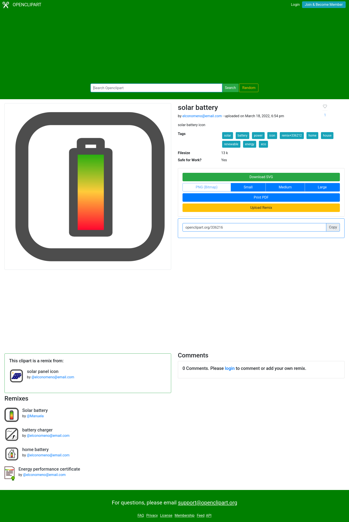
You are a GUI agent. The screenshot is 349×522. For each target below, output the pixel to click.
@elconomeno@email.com (52, 377)
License (166, 516)
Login (295, 4)
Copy (333, 227)
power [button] (258, 135)
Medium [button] (285, 187)
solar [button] (227, 135)
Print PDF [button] (261, 197)
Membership (184, 516)
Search (230, 88)
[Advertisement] (174, 47)
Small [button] (248, 187)
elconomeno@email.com (202, 116)
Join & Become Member (324, 4)
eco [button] (263, 144)
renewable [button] (231, 144)
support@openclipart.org (207, 503)
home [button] (312, 135)
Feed (201, 516)
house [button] (327, 135)
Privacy (152, 516)
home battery (35, 449)
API (208, 516)
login (230, 368)
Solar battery (35, 410)
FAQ (141, 516)
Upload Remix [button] (261, 208)
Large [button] (322, 187)
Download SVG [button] (261, 177)
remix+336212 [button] (292, 135)
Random (249, 88)
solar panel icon (43, 371)
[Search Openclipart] (156, 88)
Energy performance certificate (49, 469)
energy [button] (249, 144)
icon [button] (272, 135)
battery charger (37, 430)
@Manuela (35, 416)
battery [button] (243, 135)
